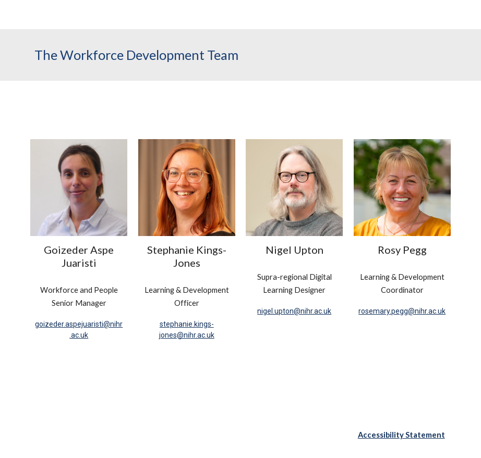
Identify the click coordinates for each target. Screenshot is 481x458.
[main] (240, 55)
